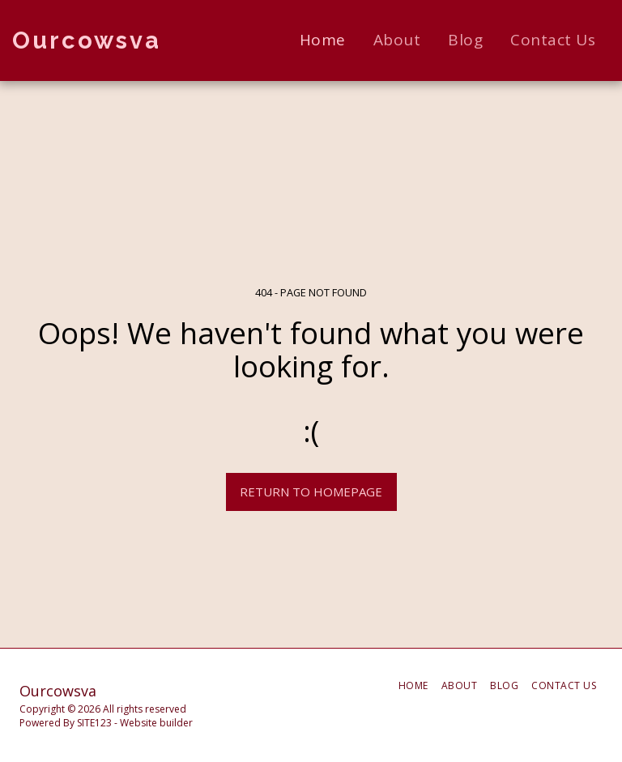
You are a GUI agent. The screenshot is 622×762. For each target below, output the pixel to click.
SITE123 (94, 723)
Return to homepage (311, 491)
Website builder (156, 723)
